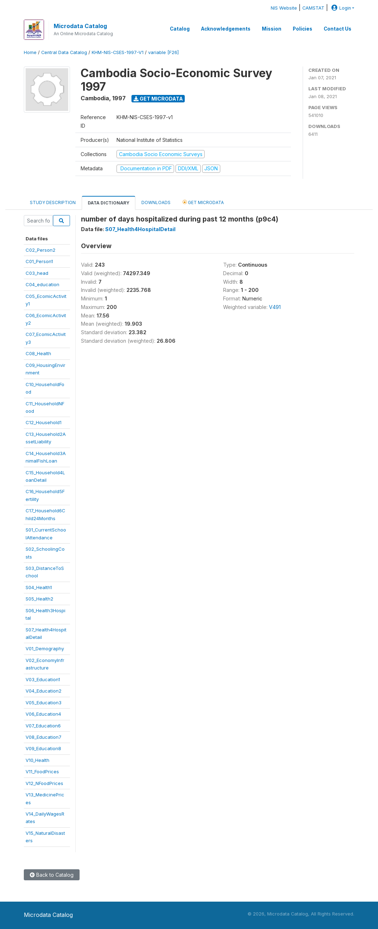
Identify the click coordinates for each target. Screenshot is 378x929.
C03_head (37, 273)
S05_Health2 (39, 599)
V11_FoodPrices (42, 771)
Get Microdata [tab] (203, 202)
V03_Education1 (43, 679)
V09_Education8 (43, 748)
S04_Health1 (39, 587)
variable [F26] (163, 52)
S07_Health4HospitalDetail (140, 229)
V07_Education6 (43, 725)
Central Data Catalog (64, 52)
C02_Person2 (40, 250)
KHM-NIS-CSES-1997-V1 (118, 52)
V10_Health (37, 760)
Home (30, 52)
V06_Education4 (43, 714)
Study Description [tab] (53, 202)
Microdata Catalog (80, 26)
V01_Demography (45, 648)
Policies (302, 29)
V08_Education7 (43, 737)
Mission (271, 29)
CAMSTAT (313, 8)
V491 (275, 307)
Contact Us (337, 29)
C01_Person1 (39, 261)
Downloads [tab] (156, 202)
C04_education (42, 284)
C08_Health (38, 353)
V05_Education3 (43, 702)
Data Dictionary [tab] (108, 202)
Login (340, 8)
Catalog (180, 29)
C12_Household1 (43, 422)
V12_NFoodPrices (44, 783)
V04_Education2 (43, 691)
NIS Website (284, 8)
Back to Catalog (52, 875)
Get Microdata (158, 99)
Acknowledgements (225, 29)
